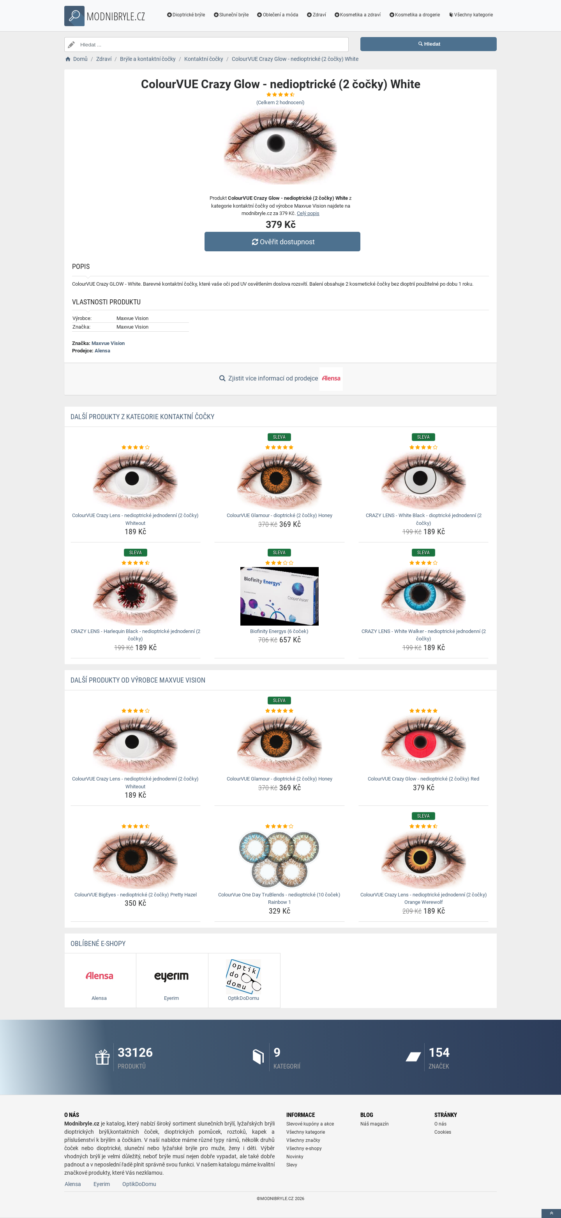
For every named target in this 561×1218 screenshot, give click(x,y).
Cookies (442, 1132)
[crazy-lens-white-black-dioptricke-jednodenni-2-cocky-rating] (424, 448)
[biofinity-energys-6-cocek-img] (279, 596)
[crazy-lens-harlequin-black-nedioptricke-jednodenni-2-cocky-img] (136, 596)
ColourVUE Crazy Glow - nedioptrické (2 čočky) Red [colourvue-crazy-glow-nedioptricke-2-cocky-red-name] (423, 779)
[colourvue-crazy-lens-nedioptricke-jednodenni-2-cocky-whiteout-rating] (136, 448)
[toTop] (551, 1213)
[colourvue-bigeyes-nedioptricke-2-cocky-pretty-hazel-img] (136, 859)
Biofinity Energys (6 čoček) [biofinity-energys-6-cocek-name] (279, 631)
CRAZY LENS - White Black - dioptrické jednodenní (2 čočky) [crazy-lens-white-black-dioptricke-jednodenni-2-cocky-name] (424, 519)
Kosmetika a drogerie (414, 15)
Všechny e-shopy (304, 1148)
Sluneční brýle (231, 15)
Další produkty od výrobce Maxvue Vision (138, 680)
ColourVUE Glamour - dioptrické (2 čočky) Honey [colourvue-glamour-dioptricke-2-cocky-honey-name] (279, 515)
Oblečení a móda (277, 15)
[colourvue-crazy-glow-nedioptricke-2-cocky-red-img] (424, 744)
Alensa (102, 351)
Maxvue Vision (108, 343)
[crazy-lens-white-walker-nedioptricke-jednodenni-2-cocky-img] (424, 596)
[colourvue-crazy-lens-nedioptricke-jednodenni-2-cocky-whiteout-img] (136, 480)
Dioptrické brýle (185, 15)
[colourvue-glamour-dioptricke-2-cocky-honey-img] (279, 480)
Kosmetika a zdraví (357, 15)
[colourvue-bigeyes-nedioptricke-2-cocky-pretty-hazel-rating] (136, 826)
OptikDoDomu (139, 1184)
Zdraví (316, 15)
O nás (440, 1124)
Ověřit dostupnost (282, 241)
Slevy (291, 1165)
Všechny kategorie (470, 15)
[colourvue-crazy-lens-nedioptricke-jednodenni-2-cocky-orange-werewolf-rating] (424, 826)
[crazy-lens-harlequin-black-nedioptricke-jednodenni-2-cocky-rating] (136, 563)
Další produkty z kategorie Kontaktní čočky (142, 417)
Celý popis (308, 213)
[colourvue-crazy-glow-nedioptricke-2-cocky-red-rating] (424, 711)
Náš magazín (374, 1124)
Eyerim (102, 1184)
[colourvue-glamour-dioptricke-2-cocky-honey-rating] (279, 448)
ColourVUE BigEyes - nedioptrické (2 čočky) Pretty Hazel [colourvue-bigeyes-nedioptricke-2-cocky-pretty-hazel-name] (135, 895)
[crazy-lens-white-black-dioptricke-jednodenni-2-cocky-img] (424, 480)
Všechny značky (303, 1140)
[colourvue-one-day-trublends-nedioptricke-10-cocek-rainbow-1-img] (279, 859)
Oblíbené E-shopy (98, 943)
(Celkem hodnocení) (280, 102)
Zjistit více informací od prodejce (280, 379)
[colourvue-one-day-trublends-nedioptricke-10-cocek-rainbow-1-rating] (279, 826)
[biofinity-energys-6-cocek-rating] (279, 563)
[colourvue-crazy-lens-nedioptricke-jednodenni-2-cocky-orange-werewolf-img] (424, 859)
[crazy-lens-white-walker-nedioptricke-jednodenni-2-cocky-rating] (424, 563)
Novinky (294, 1156)
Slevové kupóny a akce (310, 1124)
